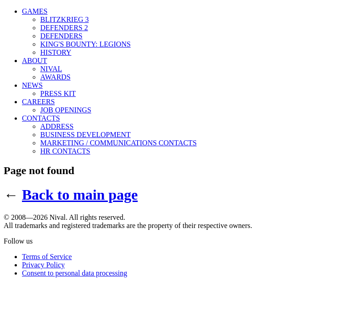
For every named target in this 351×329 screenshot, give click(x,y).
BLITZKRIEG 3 (64, 19)
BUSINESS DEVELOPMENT (85, 134)
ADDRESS (57, 126)
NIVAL (51, 69)
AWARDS (55, 77)
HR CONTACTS (65, 151)
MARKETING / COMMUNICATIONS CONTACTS (118, 143)
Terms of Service (47, 256)
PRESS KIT (58, 93)
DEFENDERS (61, 36)
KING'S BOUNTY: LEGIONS (85, 44)
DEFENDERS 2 (64, 28)
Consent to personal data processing (74, 273)
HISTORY (55, 52)
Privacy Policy (43, 265)
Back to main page (80, 194)
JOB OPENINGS (65, 110)
